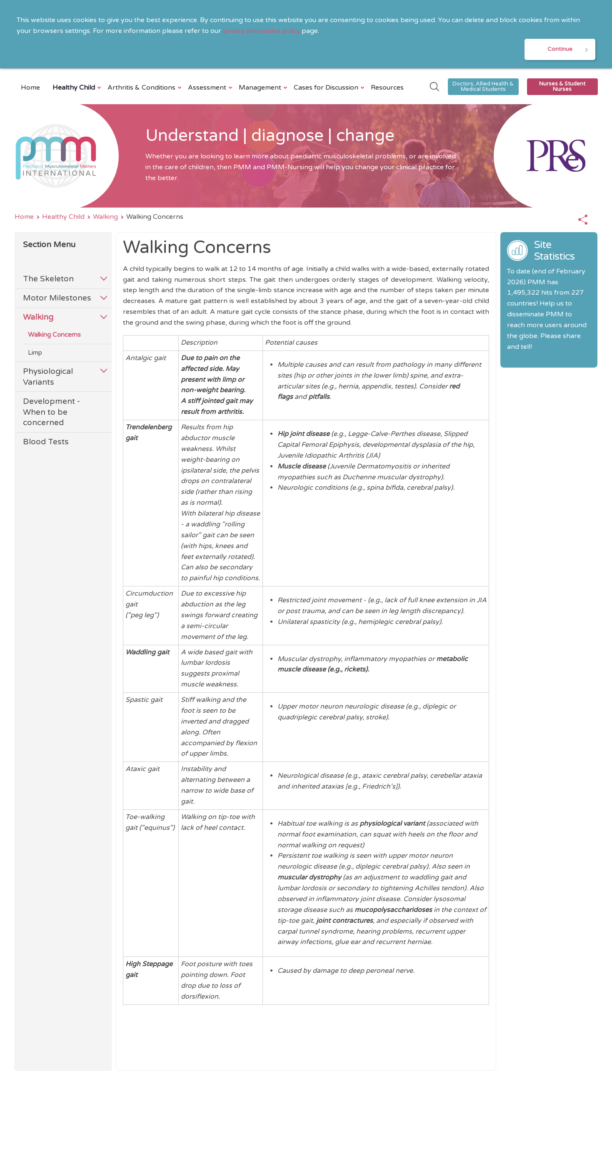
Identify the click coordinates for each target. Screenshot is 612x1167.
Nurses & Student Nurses (562, 87)
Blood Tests (46, 442)
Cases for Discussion (327, 88)
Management (261, 88)
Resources (387, 88)
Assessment (208, 88)
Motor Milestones (57, 298)
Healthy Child (74, 88)
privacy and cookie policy (262, 31)
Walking (105, 217)
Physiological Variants (48, 377)
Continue (559, 49)
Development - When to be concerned (51, 412)
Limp (35, 353)
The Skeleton (48, 279)
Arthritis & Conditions (142, 88)
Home (30, 88)
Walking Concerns (54, 335)
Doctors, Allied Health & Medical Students (483, 87)
